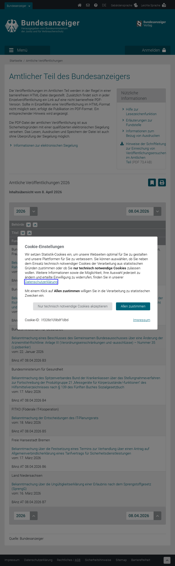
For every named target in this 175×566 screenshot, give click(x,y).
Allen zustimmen (133, 306)
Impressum (141, 320)
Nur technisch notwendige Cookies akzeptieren (73, 306)
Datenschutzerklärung (41, 282)
